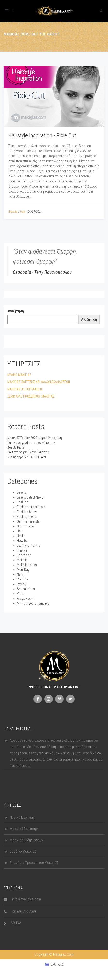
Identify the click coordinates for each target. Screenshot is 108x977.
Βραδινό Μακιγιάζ (23, 851)
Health (21, 536)
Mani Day (23, 570)
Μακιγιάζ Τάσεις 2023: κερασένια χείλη (34, 438)
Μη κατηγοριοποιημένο (33, 603)
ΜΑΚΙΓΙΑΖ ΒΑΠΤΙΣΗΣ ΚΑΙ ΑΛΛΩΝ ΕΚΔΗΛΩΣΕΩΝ (38, 382)
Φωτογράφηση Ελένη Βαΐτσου (28, 452)
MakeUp (22, 560)
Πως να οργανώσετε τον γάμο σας (31, 443)
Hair (22, 211)
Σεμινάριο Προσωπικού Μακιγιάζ (34, 863)
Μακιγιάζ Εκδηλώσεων (26, 840)
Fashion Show (27, 512)
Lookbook (24, 555)
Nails (20, 574)
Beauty (12, 211)
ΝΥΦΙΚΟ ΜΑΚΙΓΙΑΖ (19, 375)
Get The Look (25, 526)
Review (21, 584)
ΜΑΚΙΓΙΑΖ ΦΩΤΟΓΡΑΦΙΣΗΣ (25, 389)
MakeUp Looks (27, 565)
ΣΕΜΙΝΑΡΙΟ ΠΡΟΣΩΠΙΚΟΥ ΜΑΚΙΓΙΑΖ (31, 396)
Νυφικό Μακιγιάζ (22, 817)
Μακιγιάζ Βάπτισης (24, 829)
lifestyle (22, 550)
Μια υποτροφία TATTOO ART (26, 457)
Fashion (22, 502)
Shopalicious (26, 589)
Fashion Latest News (31, 507)
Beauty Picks (15, 447)
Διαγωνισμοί (25, 598)
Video (21, 594)
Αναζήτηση (15, 311)
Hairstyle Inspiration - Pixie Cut (42, 135)
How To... (23, 541)
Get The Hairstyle (28, 521)
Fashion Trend (26, 517)
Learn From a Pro (28, 545)
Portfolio (23, 579)
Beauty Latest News (30, 497)
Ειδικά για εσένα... (18, 728)
